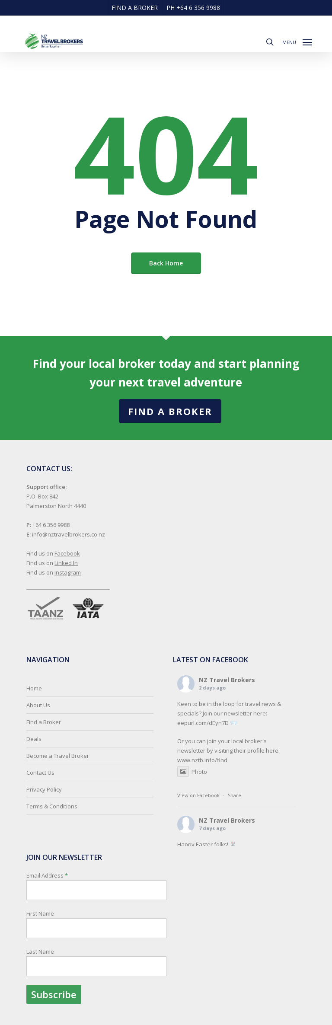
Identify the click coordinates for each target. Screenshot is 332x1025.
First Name (40, 913)
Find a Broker (170, 411)
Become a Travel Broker (57, 756)
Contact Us (40, 772)
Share (234, 795)
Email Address (96, 938)
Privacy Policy (44, 789)
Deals (34, 739)
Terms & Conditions (51, 806)
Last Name (40, 951)
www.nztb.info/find (202, 760)
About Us (38, 705)
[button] (297, 41)
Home (34, 688)
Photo (192, 772)
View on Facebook (198, 795)
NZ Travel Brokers (227, 680)
